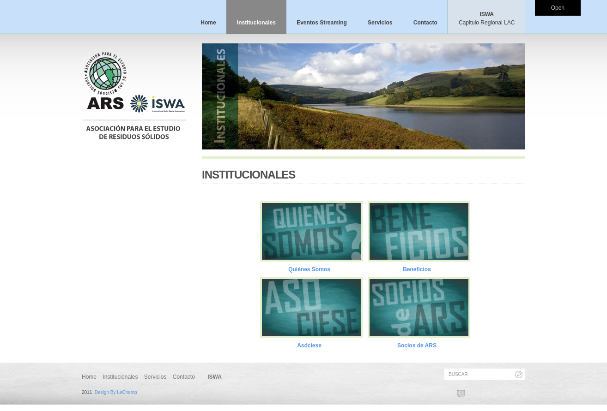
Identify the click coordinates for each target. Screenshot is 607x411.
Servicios (380, 22)
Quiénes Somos (309, 269)
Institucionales (256, 22)
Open (558, 8)
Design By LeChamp (116, 392)
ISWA (487, 18)
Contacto (425, 22)
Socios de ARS (417, 345)
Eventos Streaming (322, 22)
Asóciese (309, 345)
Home (208, 22)
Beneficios (417, 269)
